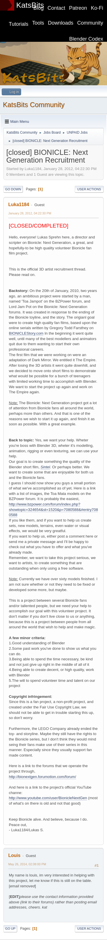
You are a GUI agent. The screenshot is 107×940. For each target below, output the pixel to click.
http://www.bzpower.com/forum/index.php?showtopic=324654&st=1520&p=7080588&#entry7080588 (53, 509)
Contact (56, 8)
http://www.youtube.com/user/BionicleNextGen (48, 798)
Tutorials (18, 24)
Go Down (13, 189)
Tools (38, 23)
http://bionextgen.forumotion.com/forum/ (42, 777)
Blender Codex (86, 39)
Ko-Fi (97, 8)
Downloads (60, 23)
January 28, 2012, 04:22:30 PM (29, 213)
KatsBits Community (33, 104)
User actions (89, 189)
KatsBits (30, 5)
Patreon (78, 8)
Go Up (10, 928)
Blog (38, 8)
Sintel (45, 467)
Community (90, 23)
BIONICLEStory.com (26, 333)
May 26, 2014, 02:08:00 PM (27, 864)
